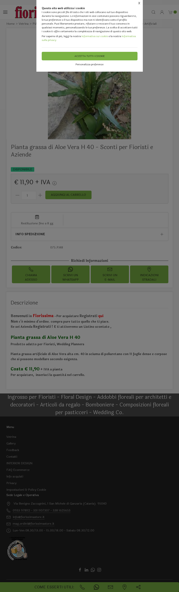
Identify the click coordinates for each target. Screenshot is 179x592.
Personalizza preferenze (89, 64)
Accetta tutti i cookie (89, 56)
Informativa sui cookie (95, 36)
